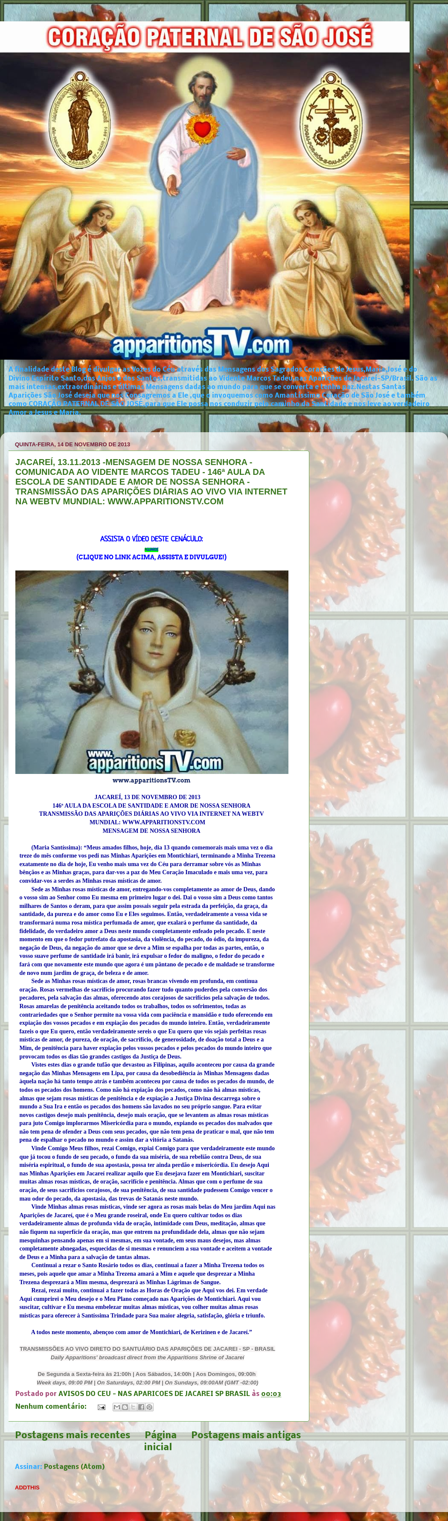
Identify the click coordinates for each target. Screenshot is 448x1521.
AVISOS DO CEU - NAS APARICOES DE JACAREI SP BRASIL (155, 1394)
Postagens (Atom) (74, 1467)
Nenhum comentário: (51, 1407)
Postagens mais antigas (246, 1436)
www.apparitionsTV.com (152, 780)
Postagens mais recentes (72, 1436)
